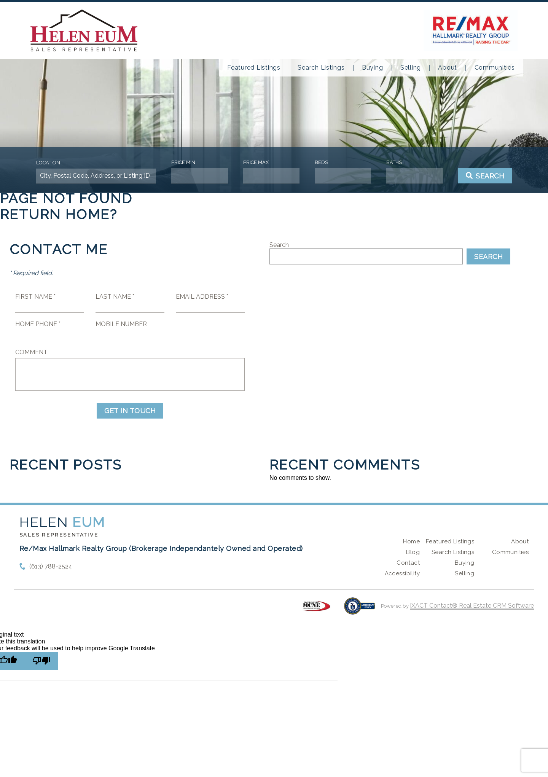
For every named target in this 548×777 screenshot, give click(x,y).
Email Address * (202, 296)
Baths (394, 162)
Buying (372, 68)
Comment (31, 352)
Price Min (183, 162)
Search (279, 244)
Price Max (256, 162)
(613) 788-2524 (50, 566)
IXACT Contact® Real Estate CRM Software (472, 605)
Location (48, 163)
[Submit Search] (485, 175)
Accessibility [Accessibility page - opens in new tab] (402, 573)
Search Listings (321, 68)
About (447, 68)
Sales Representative (59, 535)
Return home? (59, 214)
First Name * (35, 296)
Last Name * (115, 296)
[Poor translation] (41, 661)
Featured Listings (253, 68)
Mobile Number (121, 324)
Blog (413, 552)
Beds (321, 162)
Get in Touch (130, 411)
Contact (408, 562)
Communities (495, 68)
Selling (410, 68)
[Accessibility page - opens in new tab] (359, 609)
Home (411, 541)
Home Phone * (38, 324)
